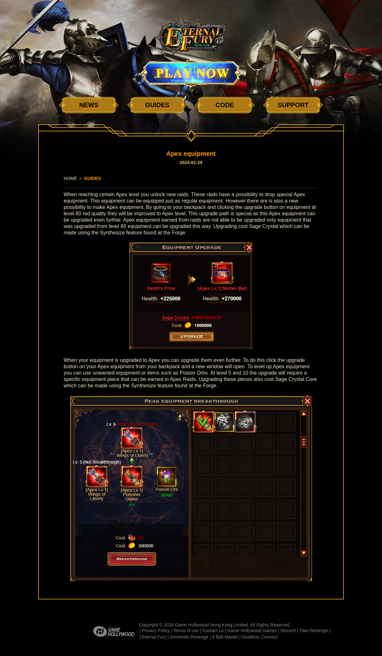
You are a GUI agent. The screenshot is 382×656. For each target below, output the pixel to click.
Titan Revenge (313, 630)
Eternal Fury (154, 636)
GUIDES (157, 104)
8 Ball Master (225, 636)
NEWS (88, 104)
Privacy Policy (156, 630)
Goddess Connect (259, 636)
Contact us (213, 630)
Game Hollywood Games (252, 630)
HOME (70, 178)
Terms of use (186, 630)
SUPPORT (293, 104)
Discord (287, 630)
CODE (225, 104)
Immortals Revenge (189, 636)
